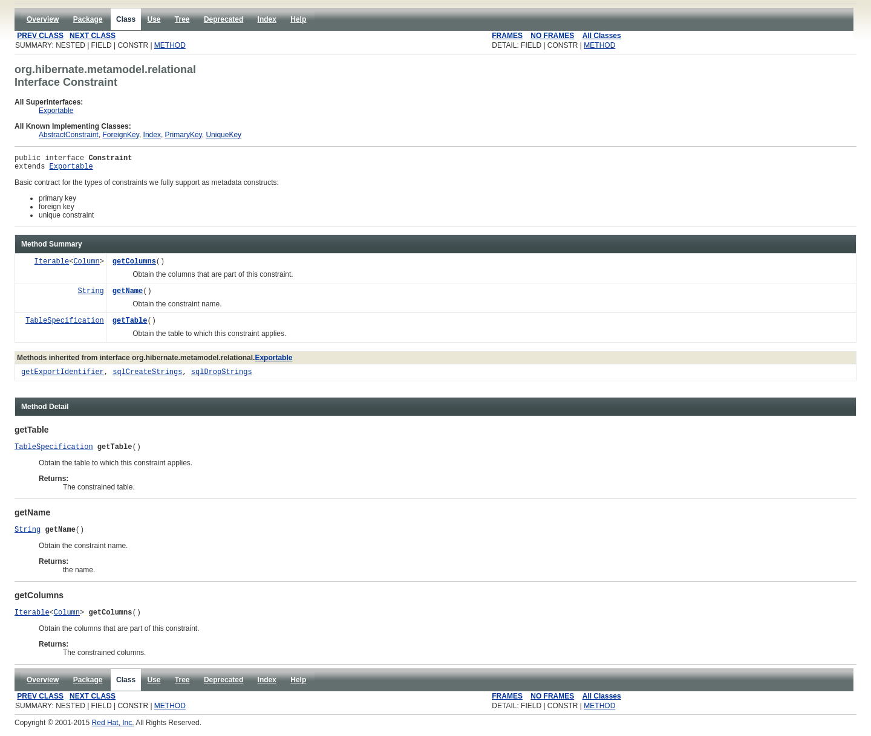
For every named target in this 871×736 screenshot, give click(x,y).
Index (152, 135)
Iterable (52, 265)
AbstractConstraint (69, 135)
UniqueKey (223, 135)
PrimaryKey (183, 135)
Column (86, 265)
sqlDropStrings (221, 376)
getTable (130, 325)
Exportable (56, 110)
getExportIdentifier (62, 376)
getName (128, 295)
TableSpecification (64, 325)
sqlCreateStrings (147, 376)
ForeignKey (120, 135)
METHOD (170, 45)
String (91, 295)
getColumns (134, 265)
